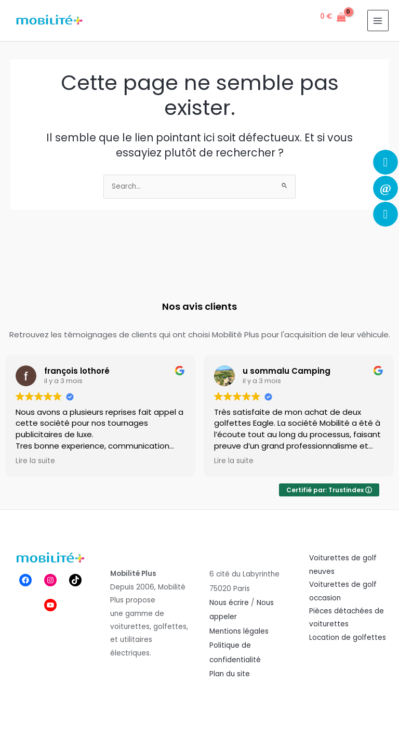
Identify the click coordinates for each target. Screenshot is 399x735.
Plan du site (229, 674)
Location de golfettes (347, 637)
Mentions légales (239, 631)
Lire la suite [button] (35, 461)
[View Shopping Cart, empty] (333, 17)
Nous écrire (229, 603)
